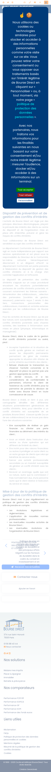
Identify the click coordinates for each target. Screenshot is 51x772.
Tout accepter (25, 189)
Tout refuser (25, 195)
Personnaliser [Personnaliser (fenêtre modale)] (25, 200)
